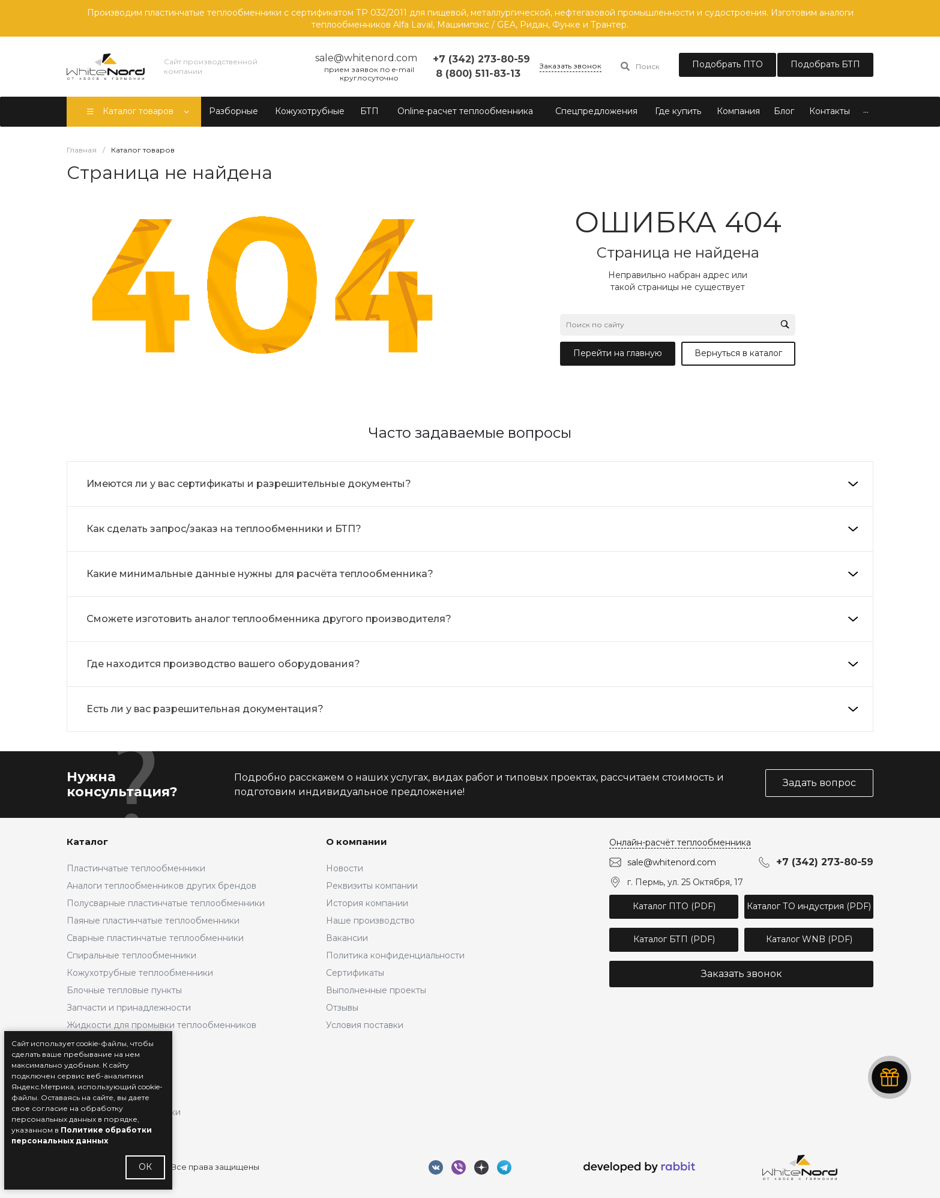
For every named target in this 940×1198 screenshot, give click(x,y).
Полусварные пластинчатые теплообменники (166, 903)
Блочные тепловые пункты (124, 990)
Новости (344, 868)
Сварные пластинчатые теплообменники (155, 938)
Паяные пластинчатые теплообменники (153, 920)
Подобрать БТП (825, 64)
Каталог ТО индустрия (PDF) (809, 906)
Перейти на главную (617, 353)
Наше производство (370, 920)
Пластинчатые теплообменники (136, 868)
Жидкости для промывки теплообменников (161, 1025)
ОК (145, 1166)
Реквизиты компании (372, 885)
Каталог (87, 841)
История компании (367, 903)
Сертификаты (355, 972)
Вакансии (347, 938)
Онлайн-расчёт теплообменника (680, 842)
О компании (356, 841)
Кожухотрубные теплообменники (140, 972)
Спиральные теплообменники (131, 955)
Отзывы (342, 1007)
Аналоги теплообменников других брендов (161, 885)
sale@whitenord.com (671, 862)
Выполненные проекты (376, 990)
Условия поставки (364, 1025)
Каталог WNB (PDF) (809, 939)
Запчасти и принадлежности (129, 1007)
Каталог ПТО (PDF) (674, 906)
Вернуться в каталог (738, 353)
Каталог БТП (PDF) (674, 939)
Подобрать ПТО (727, 64)
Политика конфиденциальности (395, 955)
